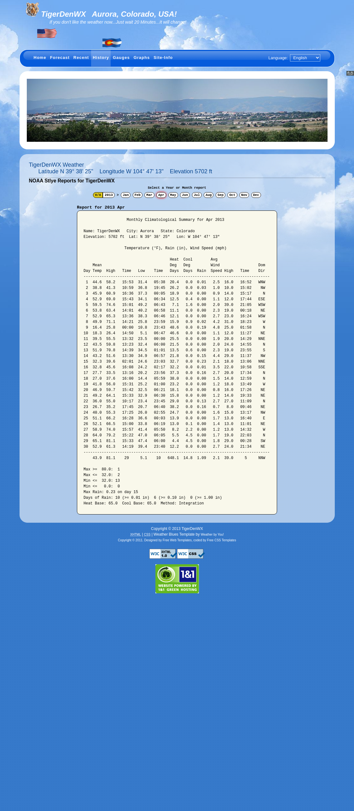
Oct (232, 195)
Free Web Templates (177, 540)
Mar (149, 195)
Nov (244, 195)
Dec (256, 195)
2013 (109, 195)
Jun (185, 195)
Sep (220, 195)
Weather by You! (212, 534)
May (173, 195)
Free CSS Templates (221, 540)
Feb (138, 195)
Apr (161, 195)
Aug (209, 195)
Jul (197, 195)
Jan (126, 195)
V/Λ (98, 195)
